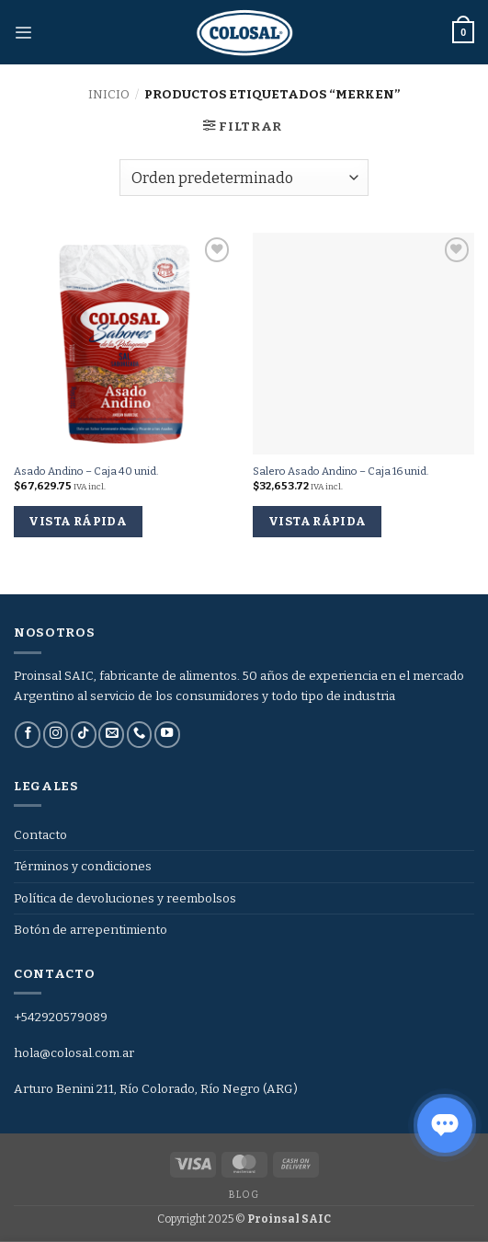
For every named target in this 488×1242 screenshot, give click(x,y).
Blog (243, 1195)
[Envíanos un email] (111, 734)
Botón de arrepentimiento (90, 929)
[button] (23, 32)
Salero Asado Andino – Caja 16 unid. (340, 471)
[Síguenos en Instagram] (56, 734)
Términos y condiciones (83, 866)
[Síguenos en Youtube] (167, 734)
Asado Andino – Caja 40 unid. (86, 471)
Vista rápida (77, 521)
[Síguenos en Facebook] (27, 734)
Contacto (40, 835)
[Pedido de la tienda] (243, 177)
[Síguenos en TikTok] (83, 734)
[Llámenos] (140, 734)
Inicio (109, 94)
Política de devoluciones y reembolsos (125, 898)
